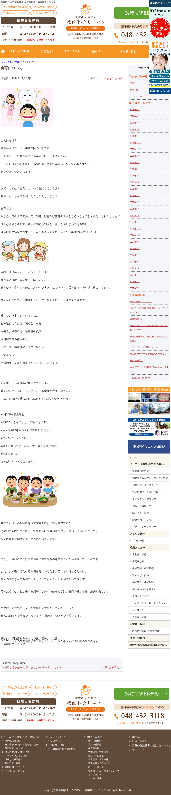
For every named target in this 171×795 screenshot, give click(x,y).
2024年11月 (135, 229)
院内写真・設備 (140, 512)
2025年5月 (134, 189)
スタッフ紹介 (72, 54)
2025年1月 (134, 215)
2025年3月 (134, 202)
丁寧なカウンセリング (144, 498)
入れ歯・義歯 (139, 617)
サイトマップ (139, 749)
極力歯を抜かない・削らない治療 (150, 478)
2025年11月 (135, 149)
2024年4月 (134, 275)
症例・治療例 (137, 638)
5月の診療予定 (136, 319)
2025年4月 (134, 195)
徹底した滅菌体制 (141, 505)
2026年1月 (134, 136)
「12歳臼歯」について (140, 378)
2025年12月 (135, 142)
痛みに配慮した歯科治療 (145, 491)
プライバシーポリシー (144, 526)
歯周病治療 (138, 561)
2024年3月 (134, 281)
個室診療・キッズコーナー (146, 485)
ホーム (133, 457)
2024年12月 (135, 222)
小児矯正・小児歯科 (143, 582)
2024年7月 (134, 255)
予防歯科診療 (139, 554)
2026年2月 (134, 129)
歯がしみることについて (141, 301)
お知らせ (134, 90)
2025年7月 (134, 176)
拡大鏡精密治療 (140, 471)
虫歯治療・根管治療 (143, 568)
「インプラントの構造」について (145, 347)
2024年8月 (134, 248)
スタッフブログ (113, 78)
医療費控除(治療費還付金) (146, 631)
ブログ (133, 83)
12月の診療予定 (110, 667)
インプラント (139, 610)
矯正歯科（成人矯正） (144, 589)
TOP (4, 54)
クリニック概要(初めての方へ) (21, 54)
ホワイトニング (140, 596)
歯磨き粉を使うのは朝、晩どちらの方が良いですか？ (33, 667)
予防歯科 (47, 54)
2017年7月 (134, 288)
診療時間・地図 (156, 54)
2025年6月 (134, 182)
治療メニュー (100, 54)
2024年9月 (134, 242)
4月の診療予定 (136, 360)
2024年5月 (134, 268)
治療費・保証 (128, 54)
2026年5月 (134, 109)
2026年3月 (134, 123)
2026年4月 (134, 116)
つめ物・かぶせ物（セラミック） (150, 603)
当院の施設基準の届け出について (149, 644)
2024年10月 (135, 235)
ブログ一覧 (138, 540)
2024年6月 (134, 262)
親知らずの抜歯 (140, 575)
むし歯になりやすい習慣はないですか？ (148, 354)
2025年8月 (134, 169)
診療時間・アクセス (143, 519)
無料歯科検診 (94, 741)
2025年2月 (134, 209)
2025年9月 (134, 162)
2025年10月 (135, 156)
